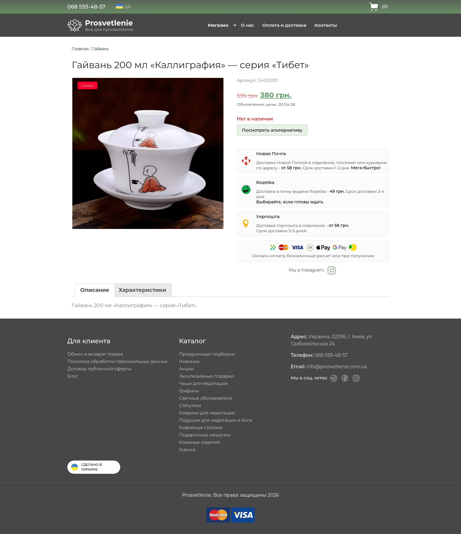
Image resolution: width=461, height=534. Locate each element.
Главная (80, 48)
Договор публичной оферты (99, 368)
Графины (189, 391)
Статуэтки (190, 405)
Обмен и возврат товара (95, 354)
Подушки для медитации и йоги (215, 420)
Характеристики (142, 290)
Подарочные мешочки (204, 435)
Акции (186, 368)
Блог (72, 376)
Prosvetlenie (109, 23)
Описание (94, 290)
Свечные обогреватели (205, 398)
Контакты (326, 25)
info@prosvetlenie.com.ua (337, 366)
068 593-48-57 (86, 7)
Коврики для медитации (207, 413)
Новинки (189, 361)
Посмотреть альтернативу (272, 130)
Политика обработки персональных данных (117, 361)
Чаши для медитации (203, 383)
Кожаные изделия (199, 442)
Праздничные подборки (207, 354)
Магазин (218, 25)
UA (123, 6)
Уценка (187, 449)
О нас (247, 25)
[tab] (95, 290)
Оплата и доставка (284, 25)
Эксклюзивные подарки (206, 376)
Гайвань (100, 48)
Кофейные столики (200, 427)
